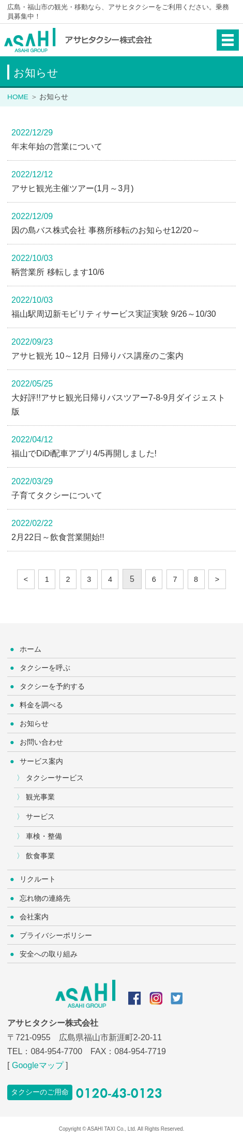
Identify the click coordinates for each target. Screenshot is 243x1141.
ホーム (30, 649)
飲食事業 (40, 856)
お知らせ (34, 723)
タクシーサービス (55, 778)
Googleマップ (38, 1065)
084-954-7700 (56, 1051)
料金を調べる (41, 705)
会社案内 (34, 917)
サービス (40, 816)
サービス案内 (41, 761)
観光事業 (40, 797)
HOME (17, 97)
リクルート (38, 879)
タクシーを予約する (52, 686)
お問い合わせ (41, 742)
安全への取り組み (49, 954)
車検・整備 (44, 836)
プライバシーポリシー (56, 935)
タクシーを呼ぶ (45, 668)
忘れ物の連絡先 (45, 898)
